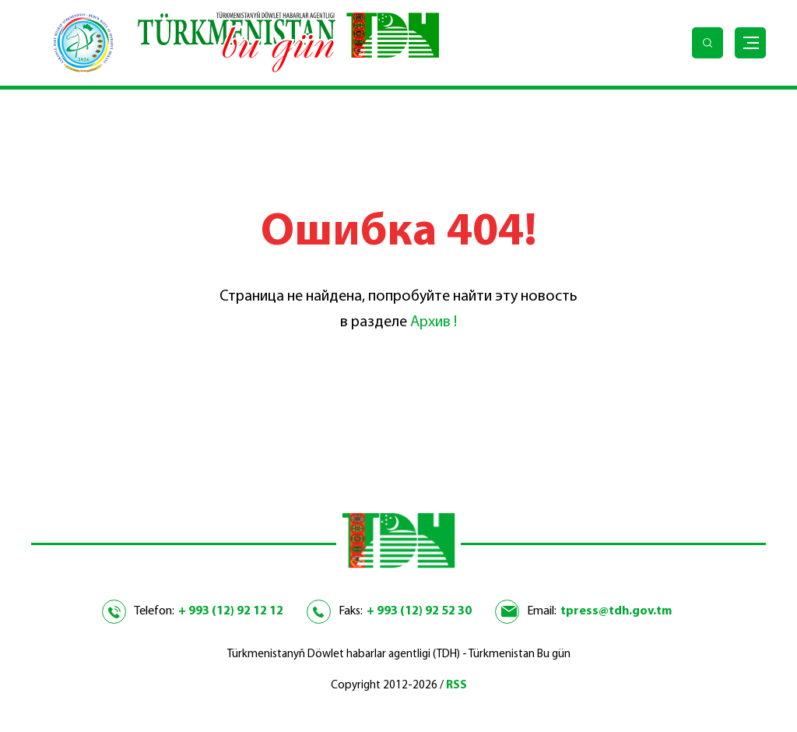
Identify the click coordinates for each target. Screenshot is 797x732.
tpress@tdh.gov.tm (616, 611)
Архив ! (433, 322)
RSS (456, 686)
